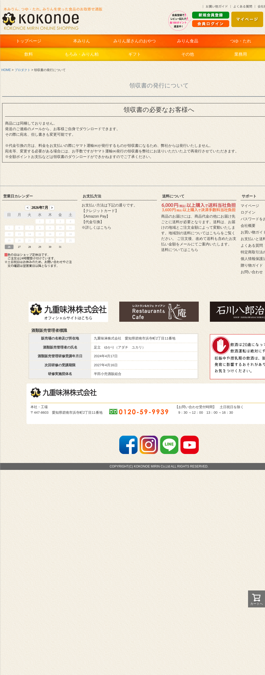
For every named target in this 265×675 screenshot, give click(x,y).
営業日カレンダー (18, 196)
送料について (173, 196)
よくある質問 (252, 245)
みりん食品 (187, 41)
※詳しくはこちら (96, 227)
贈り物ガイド (252, 265)
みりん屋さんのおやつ (134, 41)
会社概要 (248, 225)
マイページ (250, 206)
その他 (187, 54)
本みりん (81, 41)
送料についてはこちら (179, 250)
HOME (6, 70)
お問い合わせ (252, 272)
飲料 (28, 54)
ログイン (248, 212)
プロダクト (22, 70)
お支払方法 (92, 196)
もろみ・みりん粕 (82, 54)
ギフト (134, 54)
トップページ (28, 41)
